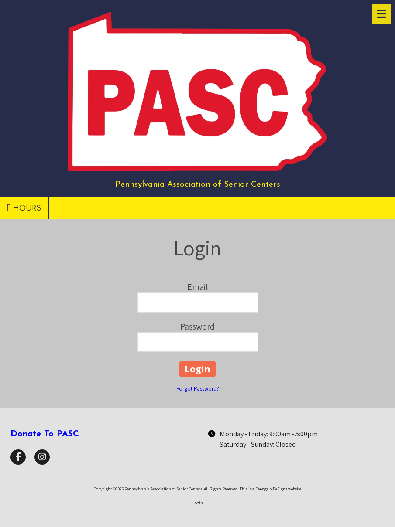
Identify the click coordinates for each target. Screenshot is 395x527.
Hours (24, 208)
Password (197, 326)
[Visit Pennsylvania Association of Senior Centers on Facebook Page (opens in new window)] (18, 457)
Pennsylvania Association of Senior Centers (197, 184)
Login (197, 503)
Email (197, 286)
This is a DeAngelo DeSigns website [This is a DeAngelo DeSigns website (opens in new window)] (270, 489)
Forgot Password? (197, 388)
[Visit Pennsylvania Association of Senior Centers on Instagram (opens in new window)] (42, 457)
